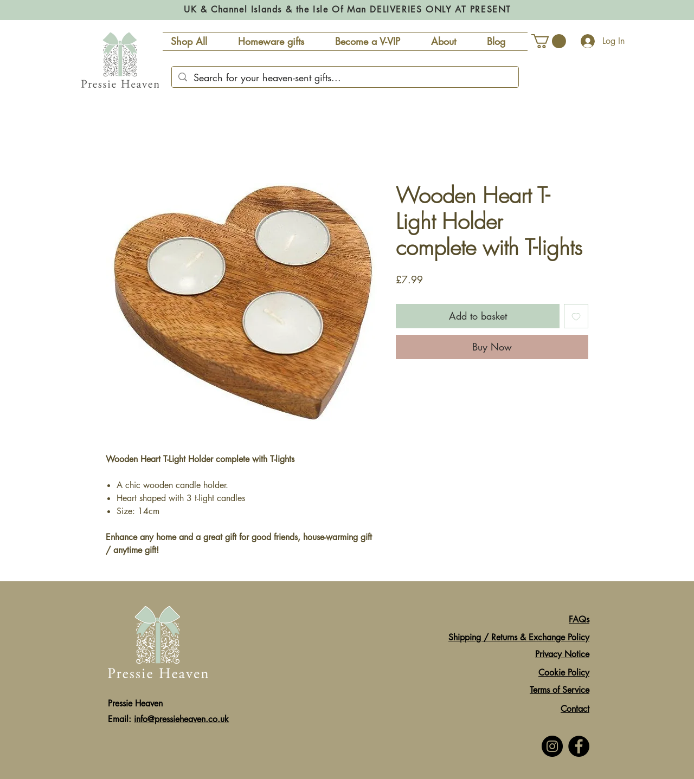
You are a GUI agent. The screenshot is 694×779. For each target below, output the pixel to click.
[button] (548, 41)
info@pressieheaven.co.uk (181, 719)
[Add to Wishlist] (576, 316)
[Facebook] (578, 746)
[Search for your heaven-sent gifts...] (345, 78)
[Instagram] (552, 746)
